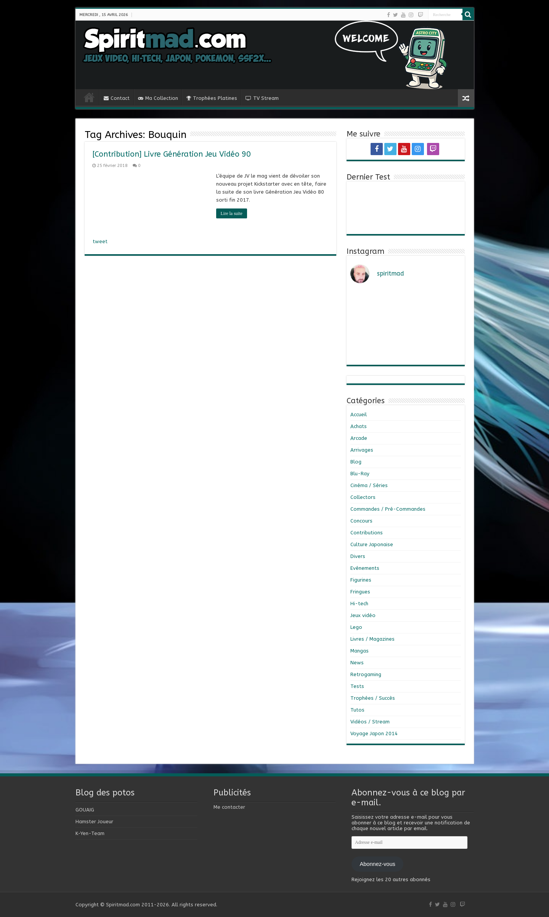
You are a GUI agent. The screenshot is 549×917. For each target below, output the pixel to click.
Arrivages (361, 450)
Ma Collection (158, 98)
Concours (361, 521)
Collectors (363, 497)
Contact (117, 98)
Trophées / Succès (372, 698)
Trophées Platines (211, 98)
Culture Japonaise (371, 544)
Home (89, 97)
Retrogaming (365, 674)
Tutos (357, 710)
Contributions (366, 532)
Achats (358, 426)
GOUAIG (84, 810)
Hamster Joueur (94, 821)
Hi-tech (359, 603)
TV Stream (262, 98)
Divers (357, 556)
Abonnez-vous (377, 864)
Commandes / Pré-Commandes (387, 509)
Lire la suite (231, 213)
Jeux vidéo (363, 615)
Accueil (358, 414)
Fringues (360, 592)
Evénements (364, 568)
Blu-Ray (359, 473)
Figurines (360, 580)
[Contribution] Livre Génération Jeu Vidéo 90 (171, 154)
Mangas (359, 651)
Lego (356, 627)
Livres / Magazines (372, 639)
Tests (357, 686)
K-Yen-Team (89, 833)
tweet (100, 241)
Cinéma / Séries (369, 485)
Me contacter (229, 807)
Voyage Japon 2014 (374, 733)
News (357, 662)
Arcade (358, 438)
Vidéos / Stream (370, 722)
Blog (355, 462)
